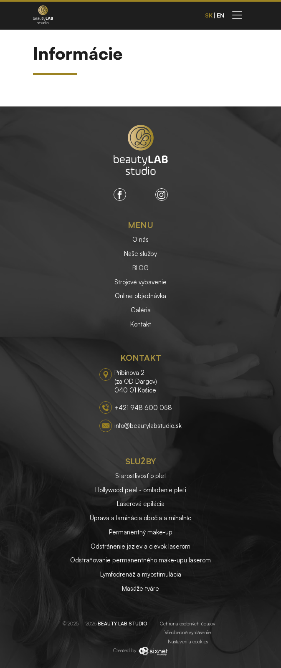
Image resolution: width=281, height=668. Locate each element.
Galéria (141, 310)
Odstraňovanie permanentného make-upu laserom (140, 560)
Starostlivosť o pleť (140, 476)
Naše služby (140, 254)
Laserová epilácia (141, 504)
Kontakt (140, 324)
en (220, 15)
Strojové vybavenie (140, 282)
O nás (140, 239)
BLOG (140, 268)
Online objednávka (140, 296)
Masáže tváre (140, 588)
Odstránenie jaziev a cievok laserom (140, 546)
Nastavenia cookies (188, 641)
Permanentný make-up (140, 532)
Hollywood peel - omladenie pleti (140, 490)
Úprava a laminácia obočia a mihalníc (140, 518)
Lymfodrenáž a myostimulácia (140, 574)
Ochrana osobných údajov (187, 623)
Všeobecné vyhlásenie (188, 632)
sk (209, 15)
